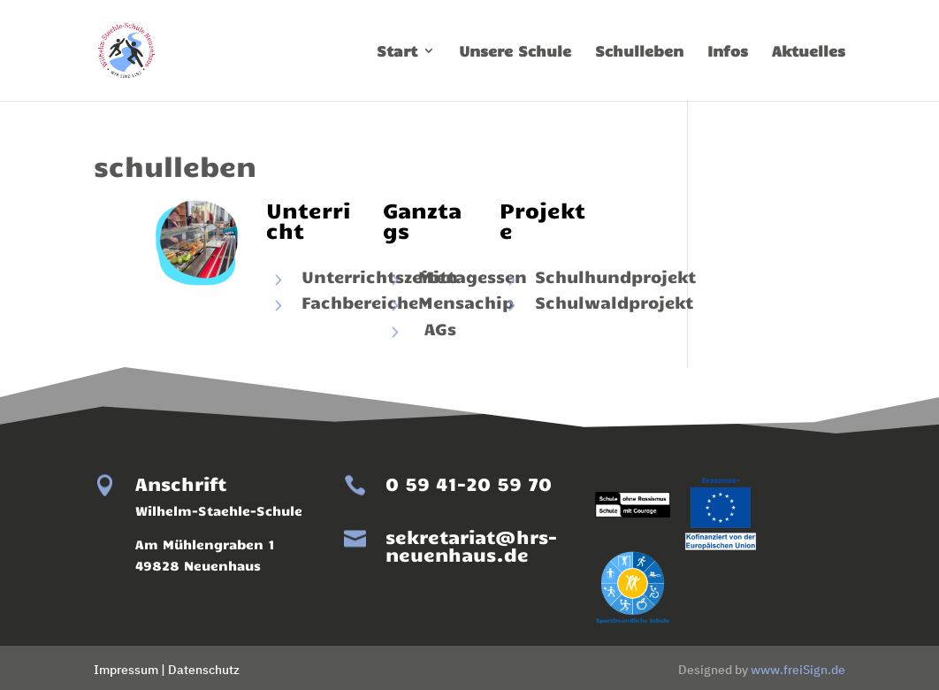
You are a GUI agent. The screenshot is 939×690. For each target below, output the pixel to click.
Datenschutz (204, 670)
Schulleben (639, 51)
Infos (727, 51)
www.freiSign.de (798, 670)
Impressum (126, 670)
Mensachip (466, 301)
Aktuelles (808, 51)
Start (397, 51)
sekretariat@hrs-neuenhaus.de (471, 545)
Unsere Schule (515, 51)
